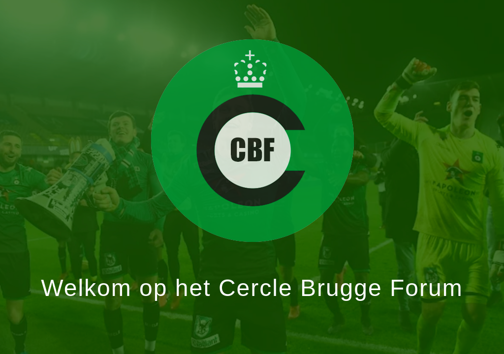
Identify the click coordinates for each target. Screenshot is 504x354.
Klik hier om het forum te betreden (252, 140)
